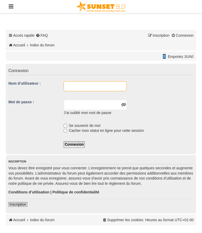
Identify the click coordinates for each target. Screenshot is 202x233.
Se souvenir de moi (82, 125)
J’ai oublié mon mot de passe (87, 113)
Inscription (17, 204)
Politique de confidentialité (75, 192)
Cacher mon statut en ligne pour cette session (104, 130)
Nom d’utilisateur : (24, 83)
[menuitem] (42, 35)
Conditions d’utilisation (28, 192)
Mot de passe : (21, 102)
